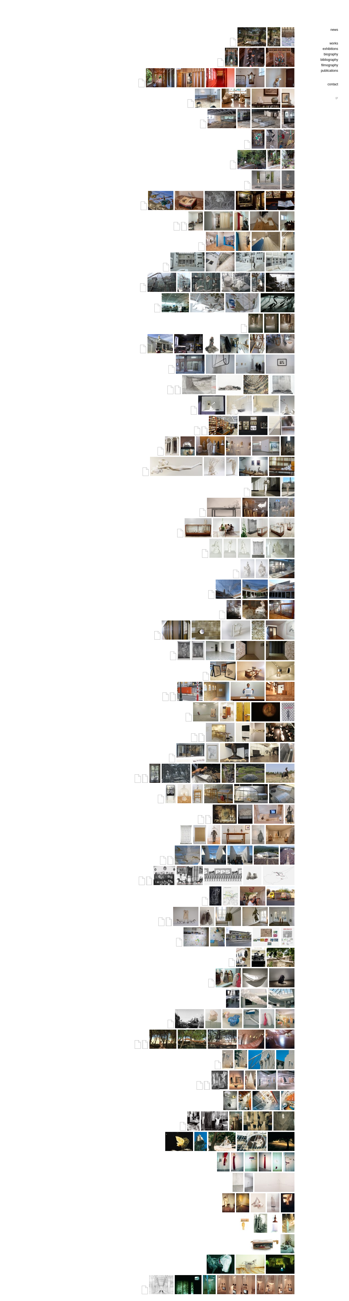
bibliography (329, 60)
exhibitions (330, 49)
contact (332, 84)
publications (329, 71)
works (334, 43)
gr (336, 97)
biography (331, 54)
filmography (329, 65)
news (334, 30)
